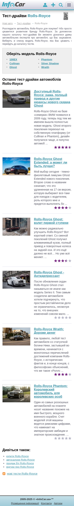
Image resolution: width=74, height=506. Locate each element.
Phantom (46, 59)
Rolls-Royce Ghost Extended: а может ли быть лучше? (50, 162)
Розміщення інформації (25, 503)
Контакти (46, 503)
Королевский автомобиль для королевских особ (51, 391)
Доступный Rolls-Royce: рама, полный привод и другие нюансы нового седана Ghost (52, 98)
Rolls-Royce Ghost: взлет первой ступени (51, 221)
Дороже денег (49, 330)
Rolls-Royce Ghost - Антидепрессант (49, 274)
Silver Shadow (50, 63)
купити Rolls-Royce (17, 456)
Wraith (45, 67)
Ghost (13, 67)
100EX (13, 59)
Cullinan (14, 63)
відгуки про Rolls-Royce (20, 466)
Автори (58, 503)
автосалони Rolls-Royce (20, 459)
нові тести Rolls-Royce (22, 473)
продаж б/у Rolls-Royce (20, 463)
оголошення (53, 5)
